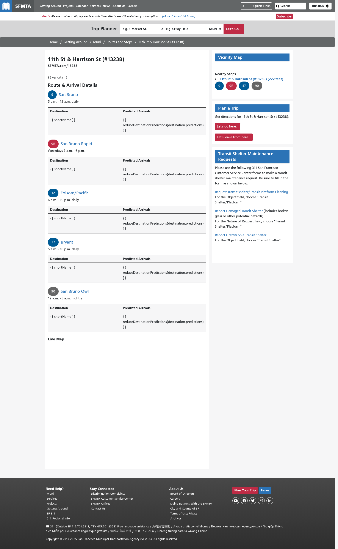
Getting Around (75, 42)
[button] (320, 6)
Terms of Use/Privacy (183, 513)
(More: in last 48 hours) (178, 16)
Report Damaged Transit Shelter (239, 211)
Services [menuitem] (95, 6)
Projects (52, 503)
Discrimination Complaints (108, 494)
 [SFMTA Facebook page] (244, 500)
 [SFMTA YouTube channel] (236, 500)
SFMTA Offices (100, 503)
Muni (97, 42)
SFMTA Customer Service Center (112, 498)
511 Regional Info (58, 518)
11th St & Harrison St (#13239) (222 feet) (251, 79)
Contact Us (98, 508)
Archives (175, 518)
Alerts (46, 16)
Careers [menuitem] (132, 6)
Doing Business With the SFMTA (191, 503)
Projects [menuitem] (68, 6)
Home (53, 42)
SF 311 (51, 513)
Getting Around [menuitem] (50, 6)
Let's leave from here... (234, 137)
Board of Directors (182, 494)
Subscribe (284, 16)
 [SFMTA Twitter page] (253, 500)
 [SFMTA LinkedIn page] (269, 500)
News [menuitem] (106, 6)
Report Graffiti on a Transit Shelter (240, 235)
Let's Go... (233, 29)
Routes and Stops (119, 42)
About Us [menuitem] (119, 6)
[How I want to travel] (215, 29)
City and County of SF (184, 508)
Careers (175, 498)
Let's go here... (227, 126)
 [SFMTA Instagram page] (261, 500)
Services (52, 498)
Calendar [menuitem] (82, 6)
